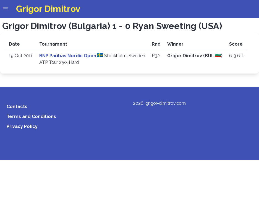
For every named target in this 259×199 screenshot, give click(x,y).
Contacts (17, 106)
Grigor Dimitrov (48, 9)
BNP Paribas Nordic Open (68, 55)
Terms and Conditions (31, 116)
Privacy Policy (22, 126)
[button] (5, 8)
